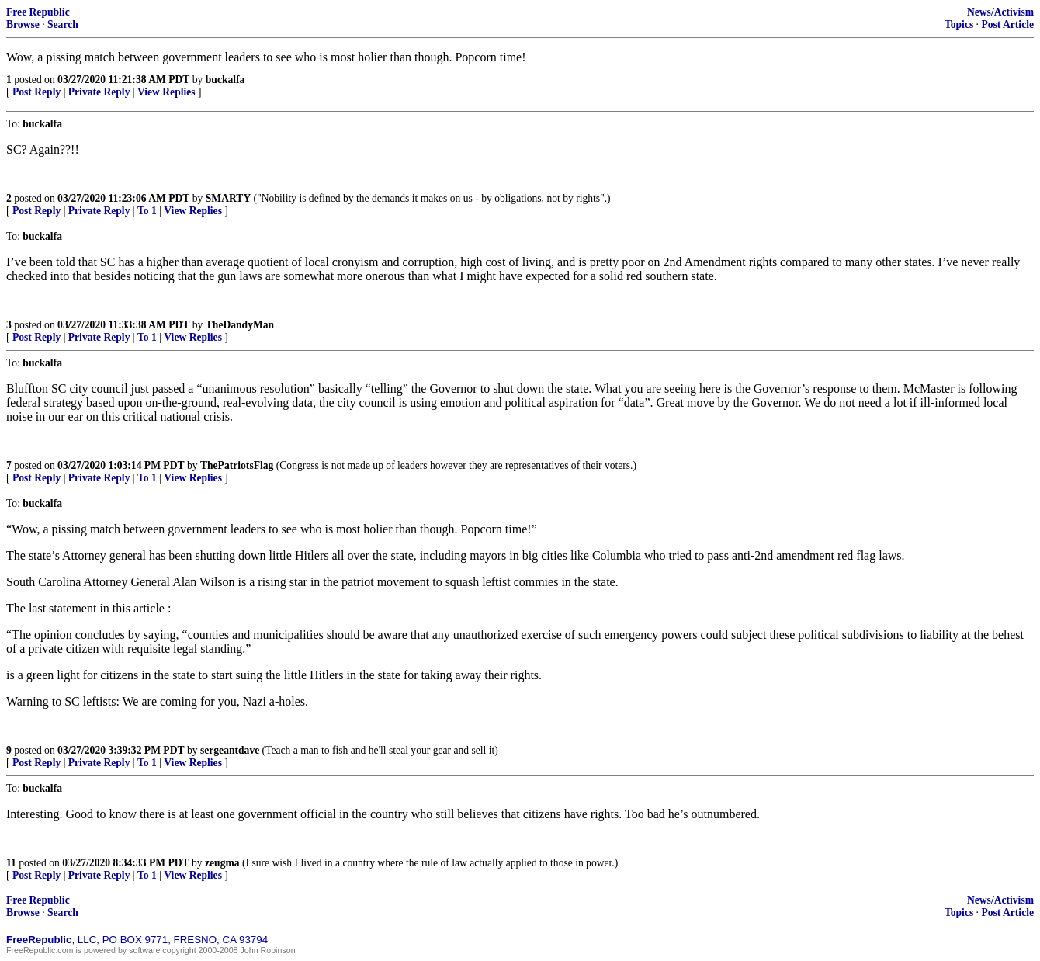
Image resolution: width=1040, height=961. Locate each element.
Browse (23, 24)
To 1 (147, 211)
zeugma (222, 863)
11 (11, 863)
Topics (959, 24)
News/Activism (1000, 12)
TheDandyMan (240, 325)
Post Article (1007, 24)
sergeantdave (229, 750)
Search (62, 24)
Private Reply (99, 92)
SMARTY (228, 198)
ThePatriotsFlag (236, 465)
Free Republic (38, 12)
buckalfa (225, 79)
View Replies (166, 92)
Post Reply (36, 92)
